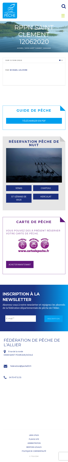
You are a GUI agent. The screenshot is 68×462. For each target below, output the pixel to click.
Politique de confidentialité (34, 451)
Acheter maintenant (20, 264)
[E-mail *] (20, 318)
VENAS (19, 188)
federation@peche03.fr (20, 366)
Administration (34, 443)
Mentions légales (34, 447)
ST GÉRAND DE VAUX (18, 198)
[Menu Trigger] (63, 15)
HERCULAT (45, 196)
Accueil (20, 48)
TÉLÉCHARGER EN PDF (34, 120)
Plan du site (34, 439)
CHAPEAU (46, 188)
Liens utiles (34, 435)
